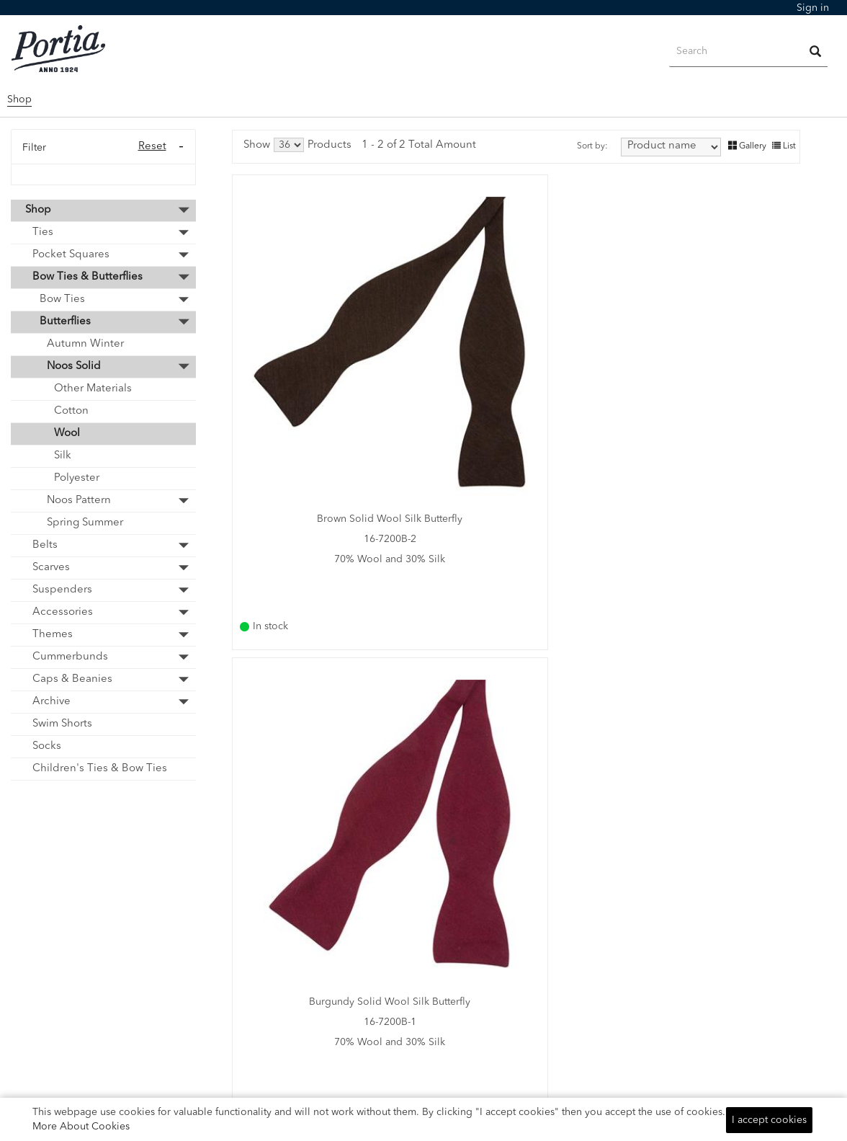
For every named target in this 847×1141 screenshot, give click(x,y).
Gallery (747, 145)
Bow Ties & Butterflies (87, 277)
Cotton (71, 411)
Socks (46, 746)
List (784, 145)
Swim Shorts (62, 724)
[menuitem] (812, 8)
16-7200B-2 (323, 388)
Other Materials (93, 388)
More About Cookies (81, 1127)
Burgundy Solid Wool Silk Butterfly (512, 368)
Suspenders (62, 590)
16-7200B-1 (513, 388)
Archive (51, 701)
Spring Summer (85, 523)
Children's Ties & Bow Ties (99, 768)
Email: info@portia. (548, 967)
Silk (62, 455)
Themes (52, 634)
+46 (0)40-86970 (544, 1004)
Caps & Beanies (72, 679)
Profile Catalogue (333, 923)
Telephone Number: (552, 985)
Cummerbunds (70, 657)
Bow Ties (62, 299)
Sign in (813, 8)
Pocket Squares (70, 254)
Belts (45, 545)
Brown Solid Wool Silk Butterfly (322, 368)
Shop (19, 99)
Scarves (51, 567)
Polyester (76, 478)
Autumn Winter (85, 344)
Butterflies (65, 321)
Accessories (62, 612)
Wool (67, 433)
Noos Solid (74, 366)
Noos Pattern (79, 500)
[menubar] (812, 8)
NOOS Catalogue (334, 905)
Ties (42, 232)
